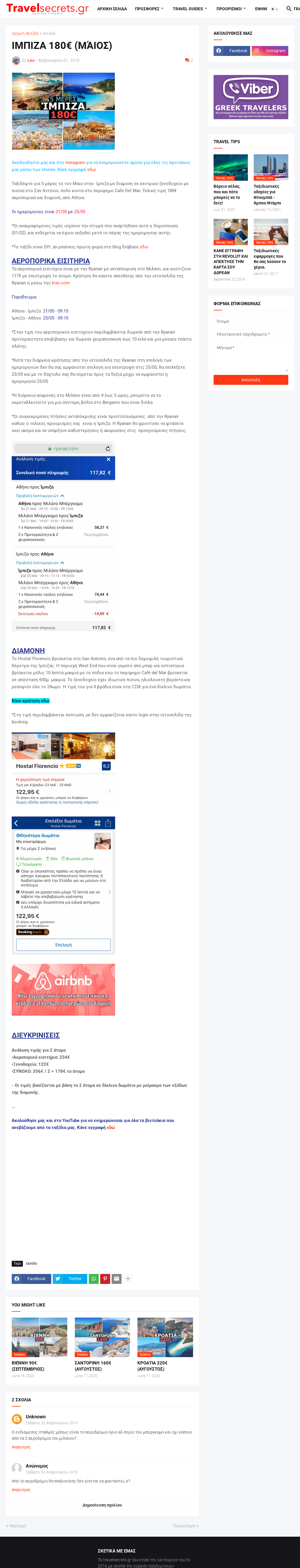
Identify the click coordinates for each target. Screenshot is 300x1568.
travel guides (188, 8)
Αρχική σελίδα (25, 33)
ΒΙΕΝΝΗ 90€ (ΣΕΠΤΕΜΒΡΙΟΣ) (28, 1365)
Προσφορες (147, 8)
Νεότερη (17, 1525)
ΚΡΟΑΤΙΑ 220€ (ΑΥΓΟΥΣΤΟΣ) (152, 1365)
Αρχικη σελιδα (112, 8)
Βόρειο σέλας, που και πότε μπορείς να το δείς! (227, 194)
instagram (75, 162)
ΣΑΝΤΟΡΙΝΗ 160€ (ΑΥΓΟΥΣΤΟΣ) (93, 1365)
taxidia (49, 33)
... (13, 1106)
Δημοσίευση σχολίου (102, 1505)
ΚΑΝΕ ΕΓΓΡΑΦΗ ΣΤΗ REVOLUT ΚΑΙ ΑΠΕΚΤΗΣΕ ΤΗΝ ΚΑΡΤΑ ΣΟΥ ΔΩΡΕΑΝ (231, 261)
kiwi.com (61, 283)
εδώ (91, 169)
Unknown (36, 1417)
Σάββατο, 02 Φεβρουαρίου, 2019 (52, 1423)
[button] (275, 9)
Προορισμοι (229, 8)
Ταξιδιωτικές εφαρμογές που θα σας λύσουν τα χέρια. (270, 259)
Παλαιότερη (184, 1525)
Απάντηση (21, 1447)
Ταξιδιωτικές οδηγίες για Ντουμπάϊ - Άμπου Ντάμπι (267, 194)
